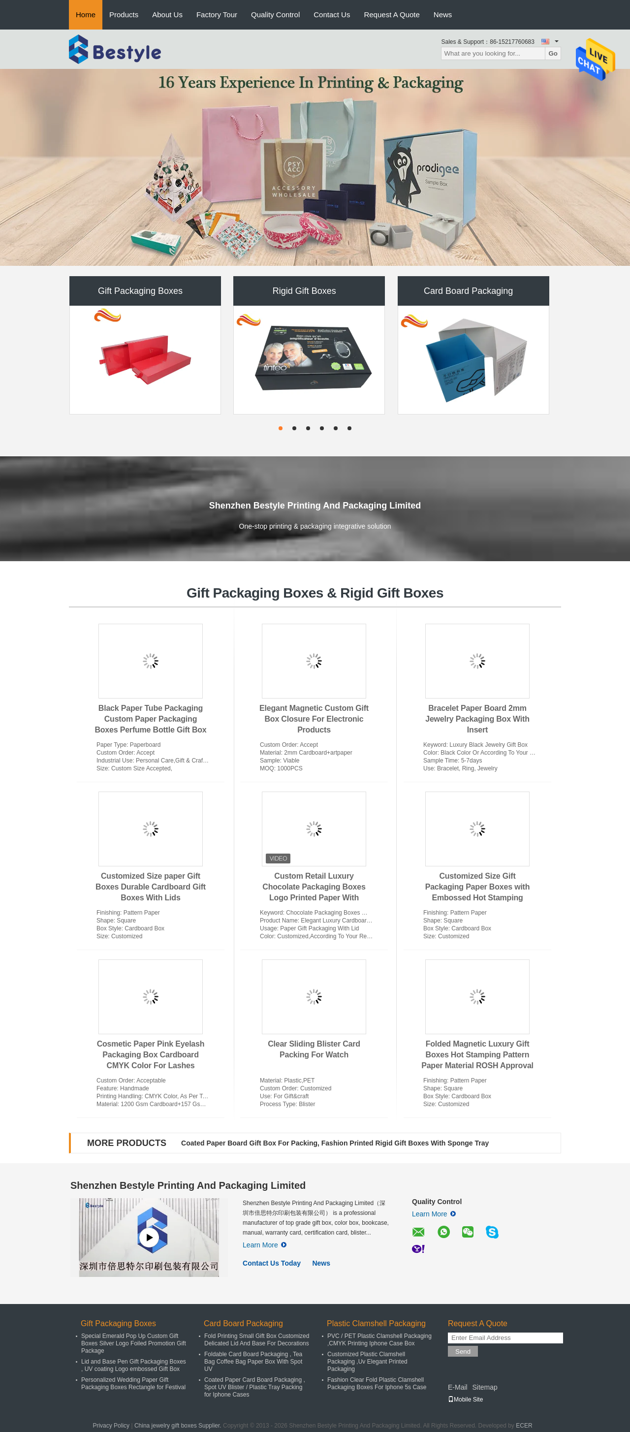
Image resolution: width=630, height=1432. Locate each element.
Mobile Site (465, 1399)
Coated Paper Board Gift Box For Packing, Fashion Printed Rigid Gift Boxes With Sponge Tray (335, 1143)
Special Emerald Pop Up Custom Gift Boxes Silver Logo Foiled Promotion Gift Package (133, 1343)
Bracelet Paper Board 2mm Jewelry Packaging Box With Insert (477, 719)
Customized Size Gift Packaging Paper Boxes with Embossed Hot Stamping (477, 887)
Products (123, 14)
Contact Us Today (272, 1263)
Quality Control (275, 14)
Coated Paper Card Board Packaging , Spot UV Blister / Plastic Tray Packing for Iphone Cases (254, 1387)
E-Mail (458, 1387)
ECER (524, 1425)
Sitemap (484, 1387)
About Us (167, 14)
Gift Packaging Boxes (140, 291)
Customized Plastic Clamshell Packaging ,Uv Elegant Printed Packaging (367, 1361)
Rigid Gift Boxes (304, 291)
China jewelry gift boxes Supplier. (178, 1425)
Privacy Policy (111, 1425)
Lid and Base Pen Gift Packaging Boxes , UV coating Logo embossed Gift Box (133, 1365)
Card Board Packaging (468, 291)
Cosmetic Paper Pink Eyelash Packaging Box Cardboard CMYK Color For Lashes (151, 1055)
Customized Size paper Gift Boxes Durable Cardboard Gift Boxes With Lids (150, 887)
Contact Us (332, 14)
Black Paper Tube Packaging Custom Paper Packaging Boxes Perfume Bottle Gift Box (150, 719)
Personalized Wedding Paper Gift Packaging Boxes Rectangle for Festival (133, 1383)
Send (463, 1351)
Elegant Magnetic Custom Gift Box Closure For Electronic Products (314, 719)
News (443, 14)
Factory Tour (216, 14)
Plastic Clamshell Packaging (376, 1323)
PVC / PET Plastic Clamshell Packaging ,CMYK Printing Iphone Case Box (379, 1340)
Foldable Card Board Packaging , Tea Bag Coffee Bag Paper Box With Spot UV (253, 1361)
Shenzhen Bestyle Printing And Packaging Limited (188, 1185)
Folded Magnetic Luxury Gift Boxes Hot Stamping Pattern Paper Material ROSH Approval (477, 1055)
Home (85, 14)
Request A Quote (391, 14)
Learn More (264, 1245)
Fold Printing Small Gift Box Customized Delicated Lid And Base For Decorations (256, 1340)
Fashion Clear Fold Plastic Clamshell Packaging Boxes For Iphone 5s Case (376, 1383)
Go (553, 53)
